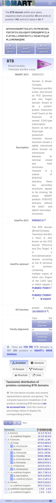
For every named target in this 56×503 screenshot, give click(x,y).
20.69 (50, 453)
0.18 (50, 482)
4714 (47, 462)
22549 (41, 453)
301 (39, 459)
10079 (41, 469)
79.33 (43, 449)
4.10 (50, 446)
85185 (41, 449)
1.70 (43, 472)
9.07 (43, 443)
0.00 (43, 489)
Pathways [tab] (36, 369)
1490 (47, 479)
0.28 (43, 459)
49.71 (50, 456)
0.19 (43, 482)
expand (45, 298)
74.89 (50, 449)
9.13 (50, 466)
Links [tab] (37, 375)
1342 (40, 479)
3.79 (43, 446)
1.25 (43, 479)
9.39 (43, 469)
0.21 (43, 476)
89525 (47, 449)
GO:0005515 (40, 311)
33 (46, 433)
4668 (47, 446)
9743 (40, 443)
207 (39, 482)
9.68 (43, 466)
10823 (47, 469)
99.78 (43, 439)
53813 (41, 456)
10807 (47, 443)
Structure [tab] (21, 375)
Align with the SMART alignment (25, 48)
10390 (41, 466)
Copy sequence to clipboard (43, 48)
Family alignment (42, 324)
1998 (47, 472)
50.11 (43, 456)
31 (39, 433)
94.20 (50, 439)
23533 (47, 453)
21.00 (43, 453)
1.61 (50, 472)
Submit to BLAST (10, 48)
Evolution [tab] (19, 363)
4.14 (50, 462)
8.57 (50, 443)
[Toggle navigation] (50, 3)
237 (46, 476)
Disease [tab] (18, 369)
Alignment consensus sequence (42, 336)
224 (39, 476)
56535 (47, 456)
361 (46, 459)
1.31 (50, 479)
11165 (47, 466)
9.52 (50, 469)
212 (46, 482)
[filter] (36, 422)
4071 (40, 446)
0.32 (50, 459)
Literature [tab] (37, 363)
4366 (40, 462)
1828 (40, 472)
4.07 (43, 462)
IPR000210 (39, 220)
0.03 (43, 433)
